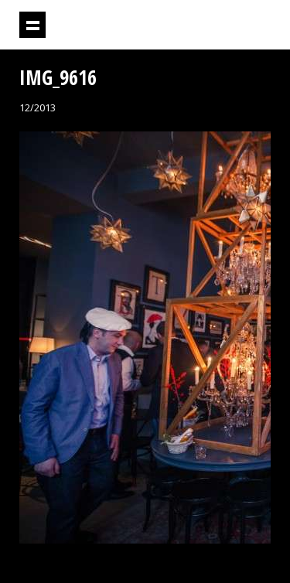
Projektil (184, 25)
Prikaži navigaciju (32, 25)
